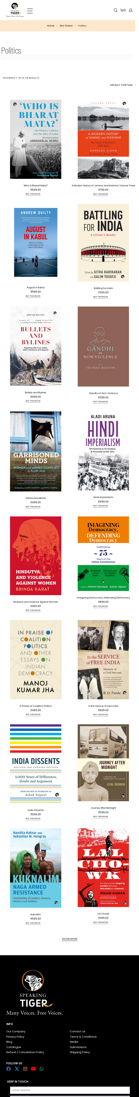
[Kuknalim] (35, 868)
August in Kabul (36, 287)
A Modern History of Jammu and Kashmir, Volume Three (103, 185)
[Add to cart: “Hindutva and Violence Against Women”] (33, 610)
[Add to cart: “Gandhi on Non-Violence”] (100, 402)
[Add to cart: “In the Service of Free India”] (100, 714)
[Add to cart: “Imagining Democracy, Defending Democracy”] (100, 606)
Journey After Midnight (103, 807)
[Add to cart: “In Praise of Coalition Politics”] (33, 714)
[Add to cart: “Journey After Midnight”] (100, 816)
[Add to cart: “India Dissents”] (33, 818)
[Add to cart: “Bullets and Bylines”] (33, 401)
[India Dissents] (35, 763)
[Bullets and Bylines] (35, 346)
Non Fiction (66, 25)
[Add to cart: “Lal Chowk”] (100, 922)
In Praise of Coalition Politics (36, 706)
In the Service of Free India (103, 706)
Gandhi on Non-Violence (103, 393)
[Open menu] (30, 10)
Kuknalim (35, 914)
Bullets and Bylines (35, 392)
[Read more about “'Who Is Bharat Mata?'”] (33, 194)
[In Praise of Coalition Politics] (35, 659)
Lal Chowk (103, 913)
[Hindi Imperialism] (103, 450)
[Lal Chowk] (103, 867)
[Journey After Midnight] (103, 762)
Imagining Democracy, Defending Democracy (103, 597)
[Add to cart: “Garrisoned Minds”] (33, 507)
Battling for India (103, 288)
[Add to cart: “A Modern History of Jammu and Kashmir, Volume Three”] (100, 194)
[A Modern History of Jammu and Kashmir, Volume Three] (103, 139)
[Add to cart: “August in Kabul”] (33, 296)
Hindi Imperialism (103, 497)
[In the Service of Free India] (103, 659)
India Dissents (36, 810)
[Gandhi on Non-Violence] (103, 347)
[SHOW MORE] (69, 939)
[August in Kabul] (35, 242)
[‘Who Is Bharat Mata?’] (35, 139)
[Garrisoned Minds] (35, 451)
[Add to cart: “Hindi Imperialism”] (100, 506)
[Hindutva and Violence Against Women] (35, 555)
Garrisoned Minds (36, 498)
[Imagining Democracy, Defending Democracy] (103, 553)
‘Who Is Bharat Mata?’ (35, 185)
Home (50, 25)
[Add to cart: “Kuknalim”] (33, 923)
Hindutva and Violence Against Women (35, 601)
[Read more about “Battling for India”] (100, 297)
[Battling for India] (103, 243)
